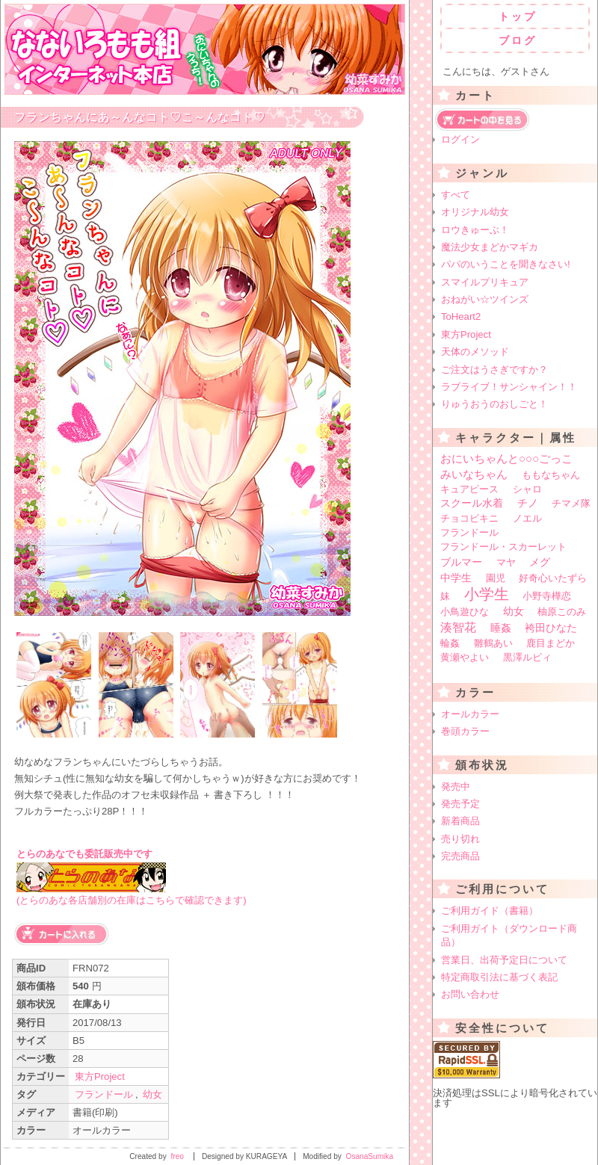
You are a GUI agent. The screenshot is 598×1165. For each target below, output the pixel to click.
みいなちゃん (474, 474)
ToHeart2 (461, 316)
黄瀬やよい (464, 657)
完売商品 (460, 856)
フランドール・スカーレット (503, 546)
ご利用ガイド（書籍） (489, 910)
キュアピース (469, 489)
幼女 (152, 1094)
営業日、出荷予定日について (504, 959)
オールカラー (470, 714)
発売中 (455, 786)
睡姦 (500, 628)
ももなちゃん (551, 474)
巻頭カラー (465, 731)
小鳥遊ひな (464, 611)
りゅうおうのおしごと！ (494, 404)
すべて (455, 194)
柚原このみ (561, 611)
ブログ (518, 40)
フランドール (104, 1094)
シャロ (527, 489)
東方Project (100, 1076)
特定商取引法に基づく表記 (499, 977)
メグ (539, 562)
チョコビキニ (469, 518)
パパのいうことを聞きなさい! (505, 264)
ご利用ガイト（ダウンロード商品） (509, 935)
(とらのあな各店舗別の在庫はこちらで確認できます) (131, 900)
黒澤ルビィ (527, 657)
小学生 (486, 594)
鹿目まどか (550, 643)
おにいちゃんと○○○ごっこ (506, 458)
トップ (518, 16)
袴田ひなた (551, 628)
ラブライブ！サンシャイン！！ (509, 386)
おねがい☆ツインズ (484, 299)
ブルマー (461, 562)
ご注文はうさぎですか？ (494, 369)
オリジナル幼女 (475, 211)
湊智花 (458, 627)
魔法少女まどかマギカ (489, 247)
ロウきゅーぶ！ (475, 229)
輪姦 (450, 643)
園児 (495, 578)
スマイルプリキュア (484, 282)
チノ (527, 503)
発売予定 (460, 803)
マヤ (506, 562)
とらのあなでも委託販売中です (84, 853)
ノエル (527, 518)
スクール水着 (471, 503)
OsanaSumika (369, 1156)
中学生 (456, 578)
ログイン (460, 139)
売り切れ (460, 838)
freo (177, 1156)
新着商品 (460, 820)
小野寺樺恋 (547, 596)
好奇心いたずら (553, 578)
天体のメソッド (475, 351)
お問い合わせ (470, 994)
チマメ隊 (571, 503)
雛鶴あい (493, 643)
